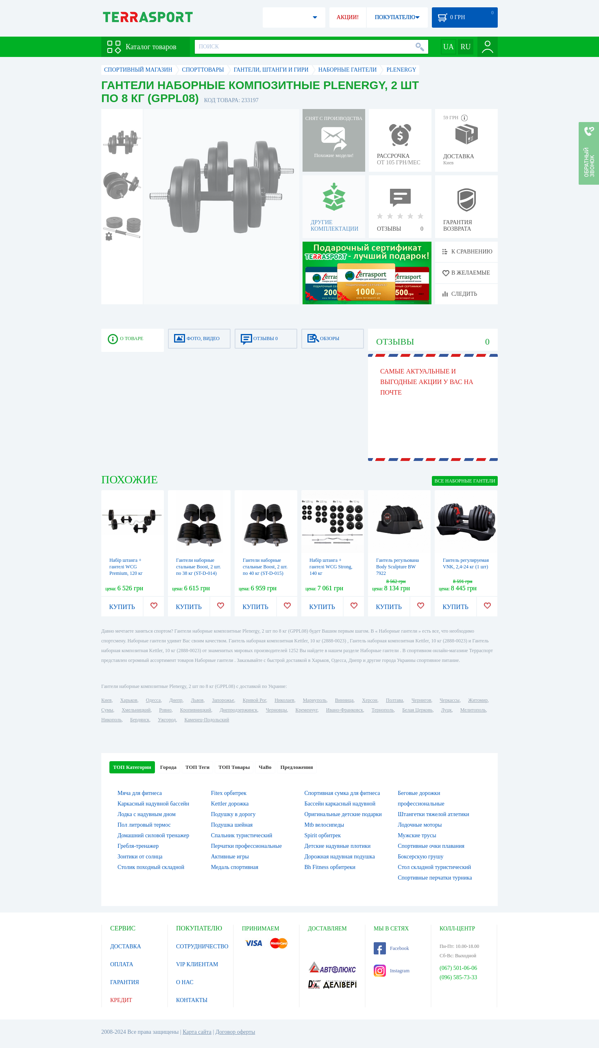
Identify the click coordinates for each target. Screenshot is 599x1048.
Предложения (297, 767)
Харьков (128, 700)
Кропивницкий (195, 710)
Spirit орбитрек (323, 835)
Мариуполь (315, 700)
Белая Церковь (417, 710)
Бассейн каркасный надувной (340, 804)
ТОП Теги (197, 767)
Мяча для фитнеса (140, 793)
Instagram (391, 971)
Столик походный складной (151, 867)
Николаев (284, 700)
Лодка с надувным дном (147, 814)
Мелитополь (473, 710)
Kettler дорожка (230, 804)
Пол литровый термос (144, 825)
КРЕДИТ (121, 1000)
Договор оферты (235, 1032)
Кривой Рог (254, 700)
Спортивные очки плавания (431, 846)
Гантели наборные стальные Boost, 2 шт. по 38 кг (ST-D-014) (198, 566)
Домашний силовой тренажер (153, 835)
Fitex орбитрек (228, 793)
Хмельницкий (136, 710)
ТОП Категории (132, 767)
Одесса (153, 700)
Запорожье (223, 700)
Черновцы (276, 710)
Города (168, 767)
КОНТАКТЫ (191, 1000)
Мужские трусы (417, 835)
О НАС (184, 982)
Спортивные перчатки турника (435, 878)
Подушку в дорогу (233, 814)
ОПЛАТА (121, 964)
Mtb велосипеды (324, 825)
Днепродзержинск (238, 710)
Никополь (111, 720)
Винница (344, 700)
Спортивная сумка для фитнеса (342, 793)
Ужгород (167, 720)
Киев (106, 700)
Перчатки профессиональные (246, 846)
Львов (197, 700)
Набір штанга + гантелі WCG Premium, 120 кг (126, 566)
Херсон (369, 700)
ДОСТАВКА (125, 946)
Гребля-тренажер (138, 846)
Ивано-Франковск (344, 710)
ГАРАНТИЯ (124, 982)
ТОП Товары (234, 767)
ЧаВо (265, 767)
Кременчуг (306, 710)
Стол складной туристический (434, 867)
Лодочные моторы (420, 825)
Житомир (478, 700)
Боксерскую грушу (420, 857)
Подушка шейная (232, 825)
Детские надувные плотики (338, 846)
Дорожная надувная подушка (340, 857)
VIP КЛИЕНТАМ (197, 964)
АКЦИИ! (348, 17)
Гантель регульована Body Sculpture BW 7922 (397, 566)
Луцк (446, 710)
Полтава (394, 700)
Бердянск (139, 720)
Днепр (175, 700)
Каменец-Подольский (206, 720)
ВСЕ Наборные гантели (464, 481)
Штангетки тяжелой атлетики (433, 814)
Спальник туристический (241, 835)
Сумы (107, 710)
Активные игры (230, 857)
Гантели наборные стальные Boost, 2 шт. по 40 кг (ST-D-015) (265, 566)
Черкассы (450, 700)
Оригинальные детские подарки (343, 814)
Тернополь (383, 710)
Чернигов (421, 700)
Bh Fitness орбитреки (330, 867)
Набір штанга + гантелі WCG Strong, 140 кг (331, 566)
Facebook (391, 948)
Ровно (165, 710)
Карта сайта (197, 1032)
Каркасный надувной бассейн (153, 804)
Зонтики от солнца (140, 857)
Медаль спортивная (235, 867)
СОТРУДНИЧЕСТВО (202, 946)
